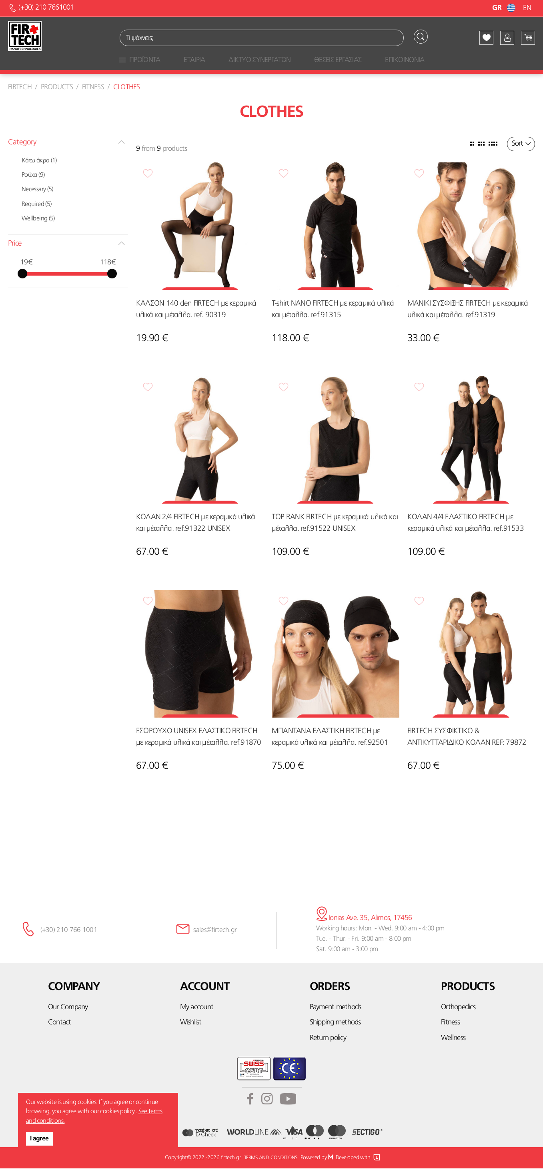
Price (15, 245)
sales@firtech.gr (212, 931)
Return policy (328, 1039)
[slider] (22, 275)
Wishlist (191, 1024)
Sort (517, 145)
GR (504, 8)
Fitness (93, 88)
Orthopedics (458, 1009)
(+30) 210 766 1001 (67, 931)
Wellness (453, 1039)
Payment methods (335, 1009)
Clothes (126, 88)
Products (57, 88)
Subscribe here (271, 866)
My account (197, 1009)
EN (527, 8)
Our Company (68, 1009)
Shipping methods (335, 1024)
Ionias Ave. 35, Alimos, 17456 (362, 919)
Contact (59, 1024)
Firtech (20, 88)
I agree (39, 1139)
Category (22, 144)
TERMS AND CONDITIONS (270, 1159)
